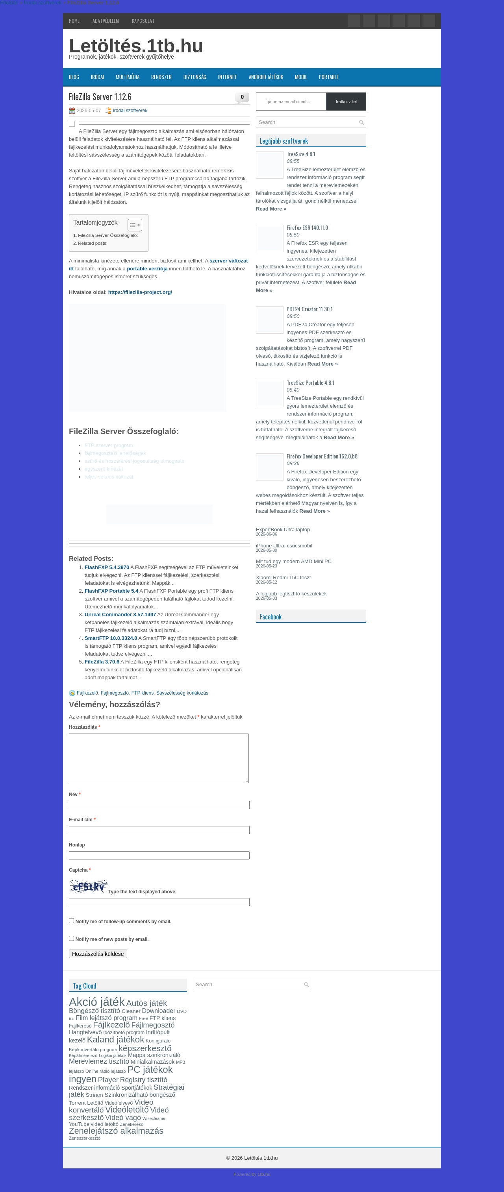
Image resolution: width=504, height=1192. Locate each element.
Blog (74, 77)
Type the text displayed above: (142, 901)
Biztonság (194, 77)
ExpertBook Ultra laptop (283, 529)
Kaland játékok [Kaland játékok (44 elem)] (115, 1049)
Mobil (301, 77)
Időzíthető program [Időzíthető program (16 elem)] (124, 1042)
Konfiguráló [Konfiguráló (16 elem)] (158, 1050)
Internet (227, 77)
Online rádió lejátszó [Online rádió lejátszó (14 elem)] (105, 1080)
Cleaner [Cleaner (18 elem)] (131, 1021)
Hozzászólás (84, 727)
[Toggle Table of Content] (131, 225)
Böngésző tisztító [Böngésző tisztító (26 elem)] (94, 1020)
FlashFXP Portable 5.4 (111, 591)
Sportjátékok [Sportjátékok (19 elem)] (136, 1097)
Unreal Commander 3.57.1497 (120, 614)
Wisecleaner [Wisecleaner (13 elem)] (154, 1127)
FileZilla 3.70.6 (102, 662)
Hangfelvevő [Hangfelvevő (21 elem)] (85, 1041)
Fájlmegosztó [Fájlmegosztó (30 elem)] (153, 1034)
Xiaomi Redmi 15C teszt (283, 577)
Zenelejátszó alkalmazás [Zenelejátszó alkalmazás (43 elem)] (116, 1140)
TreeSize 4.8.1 (301, 154)
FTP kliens (143, 693)
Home (74, 20)
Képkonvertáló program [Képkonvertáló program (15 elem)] (93, 1059)
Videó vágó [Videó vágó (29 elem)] (123, 1127)
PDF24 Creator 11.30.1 (310, 309)
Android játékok (266, 77)
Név (75, 804)
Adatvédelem (106, 20)
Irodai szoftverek (130, 110)
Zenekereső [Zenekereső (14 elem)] (132, 1133)
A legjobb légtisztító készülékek (291, 594)
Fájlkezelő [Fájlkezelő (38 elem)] (111, 1034)
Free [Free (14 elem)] (143, 1028)
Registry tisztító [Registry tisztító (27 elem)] (143, 1089)
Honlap (77, 854)
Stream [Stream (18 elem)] (94, 1104)
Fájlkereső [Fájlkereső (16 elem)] (80, 1035)
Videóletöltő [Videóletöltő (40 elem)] (127, 1119)
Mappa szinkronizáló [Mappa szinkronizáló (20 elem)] (154, 1064)
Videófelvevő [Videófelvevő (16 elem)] (119, 1112)
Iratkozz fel (346, 101)
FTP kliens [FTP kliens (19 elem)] (163, 1027)
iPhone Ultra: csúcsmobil (284, 546)
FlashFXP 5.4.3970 (107, 567)
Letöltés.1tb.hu (136, 45)
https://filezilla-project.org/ (140, 292)
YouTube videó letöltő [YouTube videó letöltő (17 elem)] (94, 1134)
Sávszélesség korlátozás (182, 693)
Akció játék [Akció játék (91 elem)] (97, 1011)
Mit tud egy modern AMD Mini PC (294, 561)
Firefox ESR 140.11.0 (307, 227)
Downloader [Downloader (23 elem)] (158, 1020)
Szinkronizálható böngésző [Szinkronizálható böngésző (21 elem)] (139, 1104)
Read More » (271, 209)
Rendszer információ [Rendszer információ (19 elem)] (94, 1097)
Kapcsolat (143, 20)
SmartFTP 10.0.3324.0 (111, 638)
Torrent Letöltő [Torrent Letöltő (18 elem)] (86, 1112)
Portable (329, 77)
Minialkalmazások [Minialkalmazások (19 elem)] (152, 1071)
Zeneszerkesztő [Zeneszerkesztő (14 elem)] (84, 1147)
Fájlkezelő (87, 693)
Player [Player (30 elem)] (108, 1089)
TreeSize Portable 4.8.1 (310, 382)
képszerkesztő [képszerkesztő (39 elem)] (145, 1057)
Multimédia (127, 77)
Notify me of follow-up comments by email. (124, 931)
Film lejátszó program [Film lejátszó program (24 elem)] (106, 1027)
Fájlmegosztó (115, 693)
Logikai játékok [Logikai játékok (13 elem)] (113, 1065)
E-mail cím (82, 829)
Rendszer (161, 77)
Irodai (97, 77)
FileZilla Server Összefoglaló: (108, 235)
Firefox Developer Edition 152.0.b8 (322, 456)
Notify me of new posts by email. (112, 949)
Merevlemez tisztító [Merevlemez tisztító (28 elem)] (99, 1071)
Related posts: (92, 243)
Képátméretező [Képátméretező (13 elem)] (83, 1065)
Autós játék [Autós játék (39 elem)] (146, 1012)
